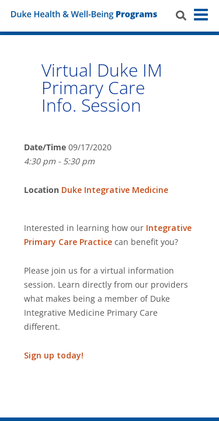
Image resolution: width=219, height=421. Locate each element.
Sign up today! (55, 355)
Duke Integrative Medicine (114, 189)
